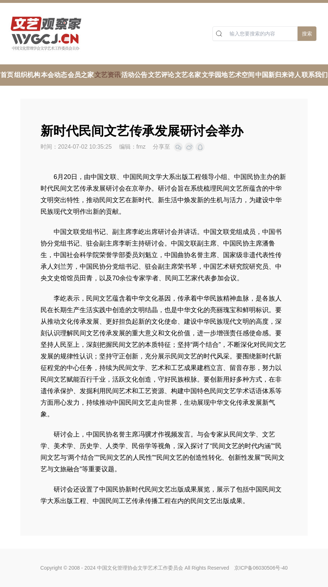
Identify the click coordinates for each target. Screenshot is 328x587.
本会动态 (54, 74)
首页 (6, 74)
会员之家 (81, 74)
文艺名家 (188, 74)
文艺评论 (161, 74)
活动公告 (134, 74)
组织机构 (27, 74)
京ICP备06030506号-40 (261, 568)
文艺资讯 (107, 74)
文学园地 (215, 74)
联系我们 (315, 74)
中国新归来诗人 (278, 74)
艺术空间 (241, 74)
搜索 (307, 34)
